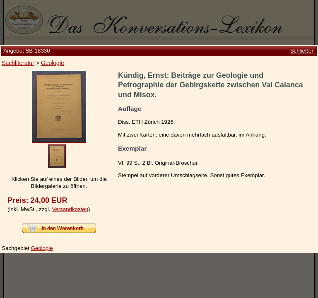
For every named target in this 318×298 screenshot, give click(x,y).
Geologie (52, 63)
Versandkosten (70, 209)
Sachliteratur (18, 63)
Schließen (302, 51)
